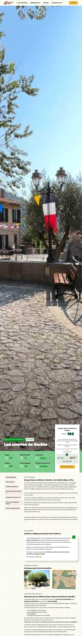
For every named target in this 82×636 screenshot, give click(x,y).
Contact (73, 2)
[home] (8, 3)
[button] (22, 2)
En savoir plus (67, 461)
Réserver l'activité (67, 466)
